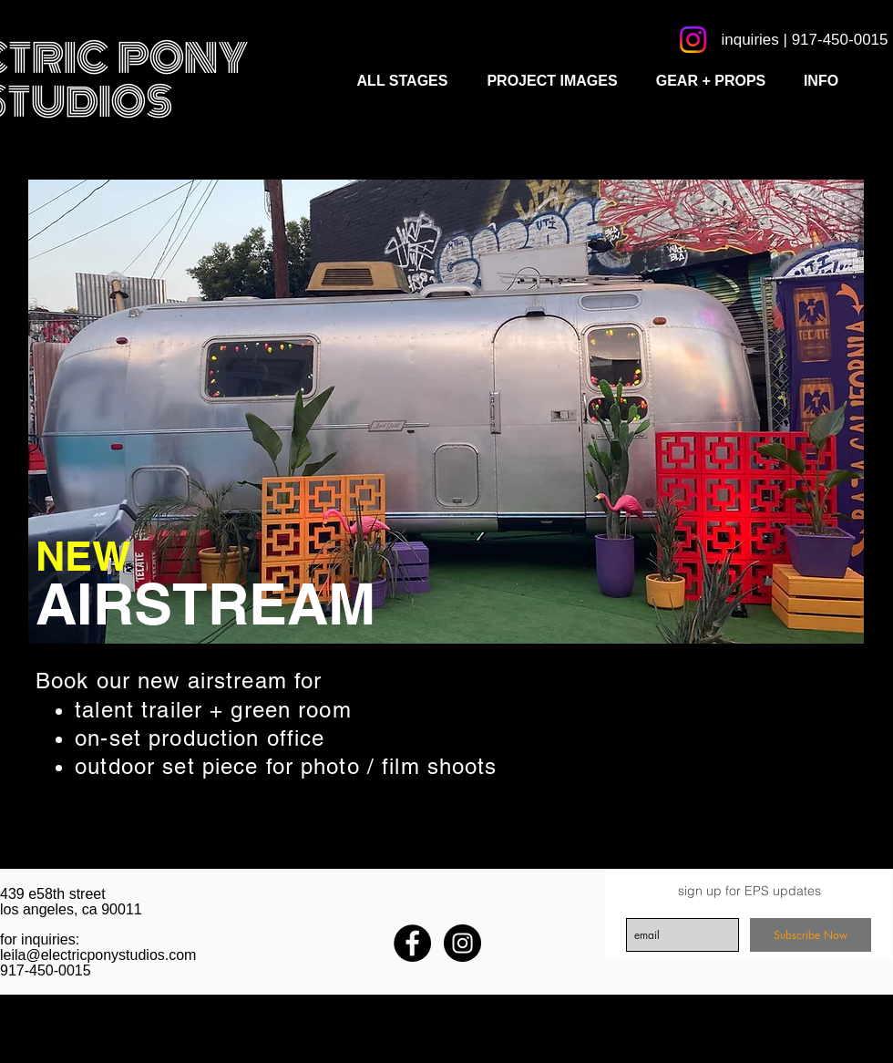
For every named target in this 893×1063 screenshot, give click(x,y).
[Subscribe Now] (810, 935)
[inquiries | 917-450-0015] (804, 40)
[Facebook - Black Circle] (412, 943)
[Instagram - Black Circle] (462, 943)
